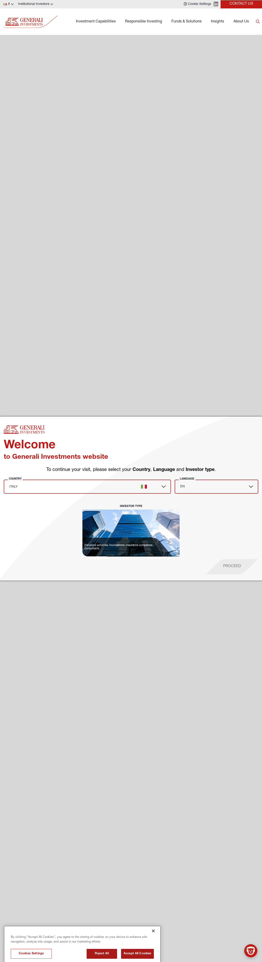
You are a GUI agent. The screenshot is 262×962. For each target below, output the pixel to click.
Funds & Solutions (186, 22)
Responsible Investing (143, 22)
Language (187, 478)
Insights (217, 22)
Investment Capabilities (96, 22)
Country (15, 478)
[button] (197, 4)
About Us (241, 22)
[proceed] (232, 566)
